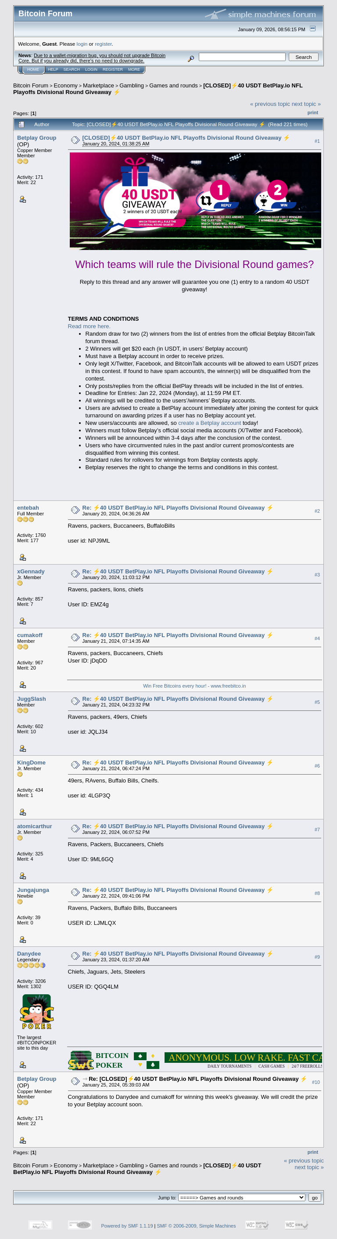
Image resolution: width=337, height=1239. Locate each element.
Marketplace (98, 85)
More (134, 69)
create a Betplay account (209, 423)
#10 (316, 1082)
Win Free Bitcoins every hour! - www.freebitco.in (194, 685)
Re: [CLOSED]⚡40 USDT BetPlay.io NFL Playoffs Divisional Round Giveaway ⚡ (198, 1079)
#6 (317, 765)
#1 (317, 141)
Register (113, 69)
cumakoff (30, 635)
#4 (317, 638)
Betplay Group (37, 137)
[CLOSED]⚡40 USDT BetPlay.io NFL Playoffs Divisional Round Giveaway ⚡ (186, 137)
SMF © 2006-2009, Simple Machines (196, 1225)
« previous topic (270, 104)
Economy (66, 85)
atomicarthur (34, 826)
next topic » (306, 104)
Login (91, 69)
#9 (317, 957)
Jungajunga (33, 890)
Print (313, 112)
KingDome (31, 762)
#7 (317, 829)
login (82, 44)
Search (72, 69)
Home (33, 69)
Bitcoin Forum (30, 85)
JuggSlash (31, 699)
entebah (28, 507)
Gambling (131, 85)
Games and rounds (173, 85)
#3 (317, 574)
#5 (317, 702)
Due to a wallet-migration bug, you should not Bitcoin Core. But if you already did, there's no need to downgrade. (91, 58)
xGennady (31, 571)
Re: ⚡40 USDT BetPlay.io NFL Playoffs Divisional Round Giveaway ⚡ (177, 507)
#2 (317, 511)
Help (53, 69)
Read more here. (89, 326)
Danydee (29, 953)
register (103, 44)
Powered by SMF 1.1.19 (127, 1225)
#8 (317, 893)
